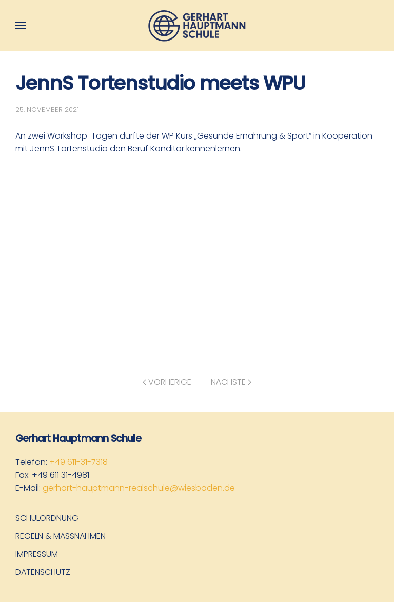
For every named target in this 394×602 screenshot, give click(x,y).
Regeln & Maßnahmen (60, 536)
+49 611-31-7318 (78, 462)
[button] (20, 25)
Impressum (36, 554)
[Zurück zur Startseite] (197, 25)
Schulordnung (46, 518)
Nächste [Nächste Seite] (231, 382)
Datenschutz (42, 572)
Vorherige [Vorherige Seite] (167, 382)
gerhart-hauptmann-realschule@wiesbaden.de (139, 488)
